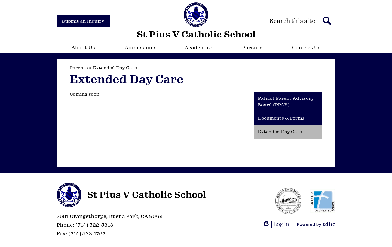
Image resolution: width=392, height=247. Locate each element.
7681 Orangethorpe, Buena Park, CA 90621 (111, 216)
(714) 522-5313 (94, 225)
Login (275, 224)
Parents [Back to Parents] (79, 67)
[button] (83, 47)
